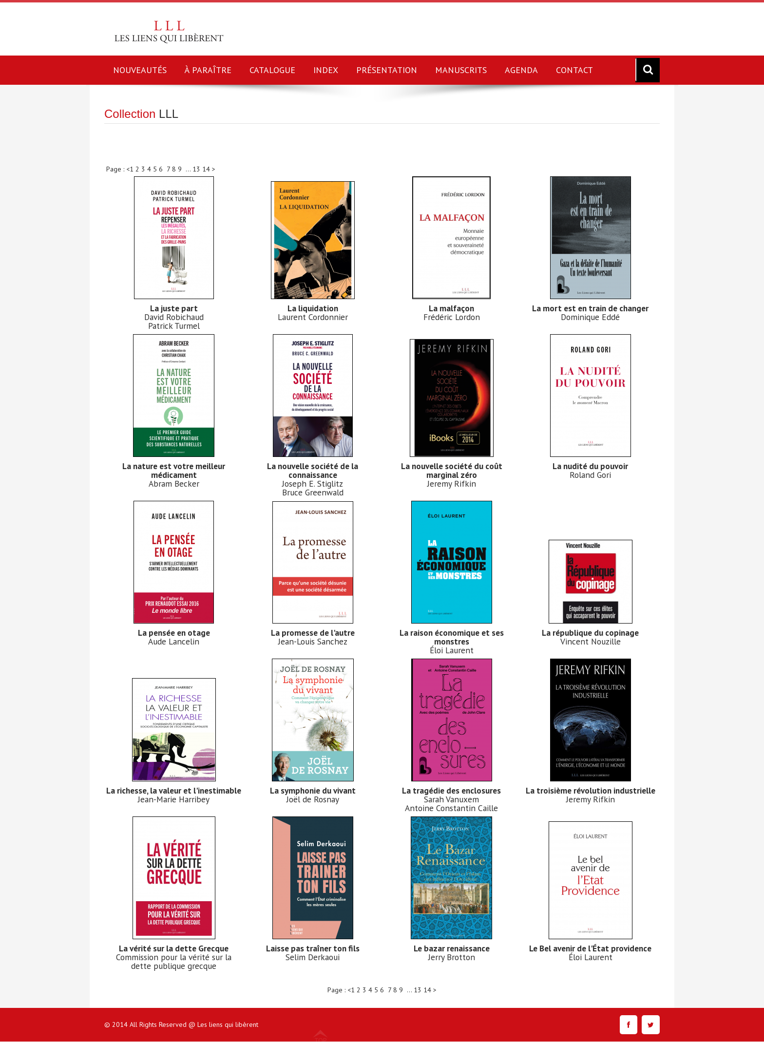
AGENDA (521, 70)
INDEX (325, 70)
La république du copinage (590, 632)
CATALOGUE (272, 70)
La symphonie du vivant (313, 790)
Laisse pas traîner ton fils (313, 948)
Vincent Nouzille (590, 641)
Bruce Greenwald (312, 492)
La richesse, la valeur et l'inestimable (174, 795)
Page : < (118, 169)
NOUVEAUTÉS (140, 70)
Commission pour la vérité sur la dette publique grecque (174, 961)
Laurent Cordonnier (312, 316)
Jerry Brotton (452, 957)
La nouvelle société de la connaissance (313, 470)
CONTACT (574, 70)
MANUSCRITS (461, 70)
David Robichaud (174, 316)
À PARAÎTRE (208, 70)
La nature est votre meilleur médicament (174, 470)
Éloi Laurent (452, 650)
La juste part (174, 308)
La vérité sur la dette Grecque (174, 948)
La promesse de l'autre (312, 632)
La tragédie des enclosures (451, 790)
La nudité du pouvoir (590, 466)
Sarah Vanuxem (451, 799)
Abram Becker (173, 483)
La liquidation (313, 308)
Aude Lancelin (174, 641)
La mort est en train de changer (590, 308)
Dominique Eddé (590, 316)
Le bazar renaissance (451, 948)
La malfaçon (451, 308)
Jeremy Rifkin (452, 483)
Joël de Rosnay (312, 799)
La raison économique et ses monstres (451, 637)
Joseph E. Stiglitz (313, 483)
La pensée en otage (173, 632)
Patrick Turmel (174, 325)
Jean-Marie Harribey (173, 808)
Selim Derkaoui (313, 957)
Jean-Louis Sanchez (313, 641)
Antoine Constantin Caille (451, 808)
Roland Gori (590, 474)
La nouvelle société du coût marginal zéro (451, 470)
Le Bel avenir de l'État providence (590, 948)
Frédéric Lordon (451, 316)
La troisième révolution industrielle (590, 795)
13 (197, 169)
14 (207, 169)
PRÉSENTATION (386, 70)
